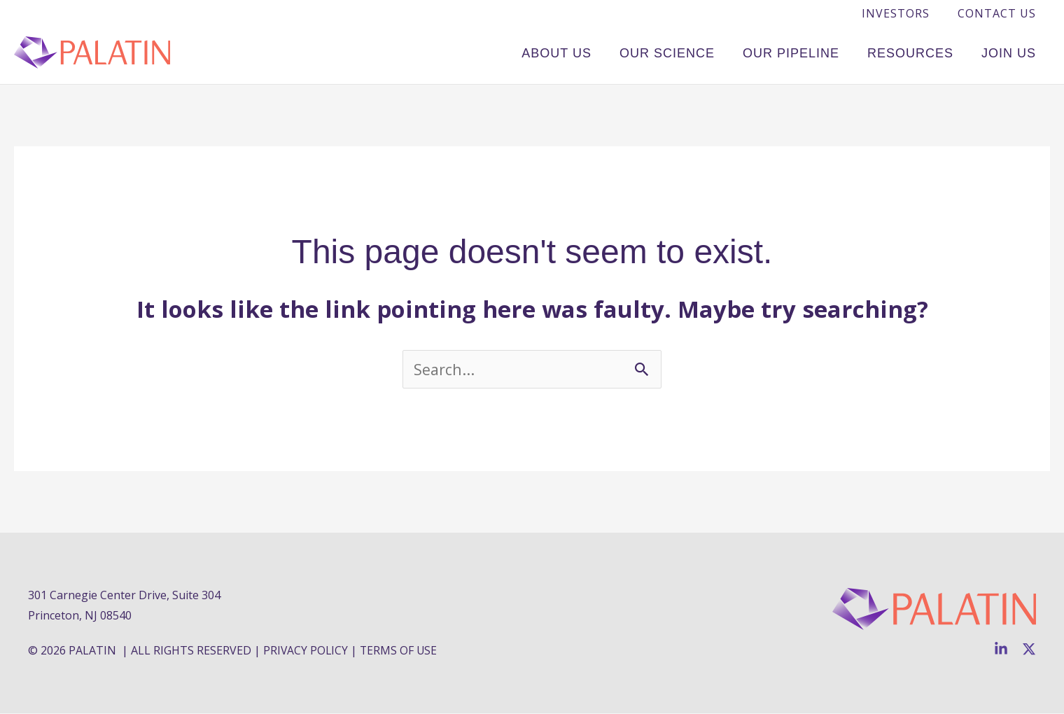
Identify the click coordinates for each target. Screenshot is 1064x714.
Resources (921, 52)
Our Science (691, 52)
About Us (588, 52)
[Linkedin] (1001, 650)
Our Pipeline (808, 52)
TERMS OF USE (400, 651)
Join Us (1012, 52)
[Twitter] (1029, 650)
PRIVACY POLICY (306, 651)
